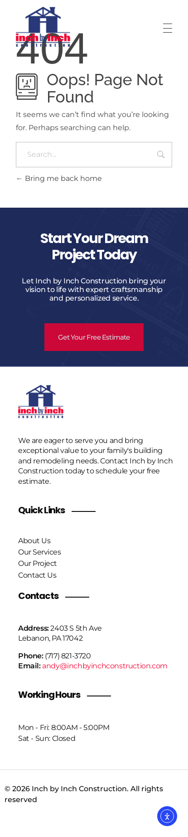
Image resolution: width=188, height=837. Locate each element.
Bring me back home (59, 178)
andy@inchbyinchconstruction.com (105, 666)
